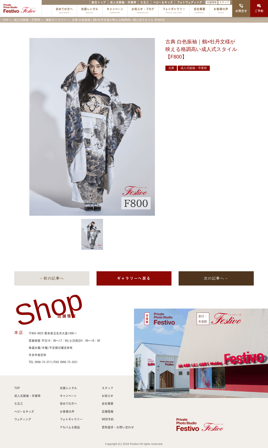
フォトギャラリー (173, 11)
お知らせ (107, 395)
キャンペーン (115, 11)
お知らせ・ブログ (142, 11)
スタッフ (224, 2)
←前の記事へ (52, 278)
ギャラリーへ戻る (134, 278)
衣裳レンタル (89, 11)
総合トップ (98, 2)
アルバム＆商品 (70, 427)
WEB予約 (108, 419)
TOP (17, 388)
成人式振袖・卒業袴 (123, 2)
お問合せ (241, 8)
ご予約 (259, 8)
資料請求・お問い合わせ (118, 427)
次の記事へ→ (216, 278)
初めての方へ (64, 11)
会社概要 (199, 11)
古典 (171, 68)
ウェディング (22, 419)
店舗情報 (212, 2)
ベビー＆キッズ (163, 2)
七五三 (144, 2)
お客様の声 (221, 11)
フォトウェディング (189, 2)
